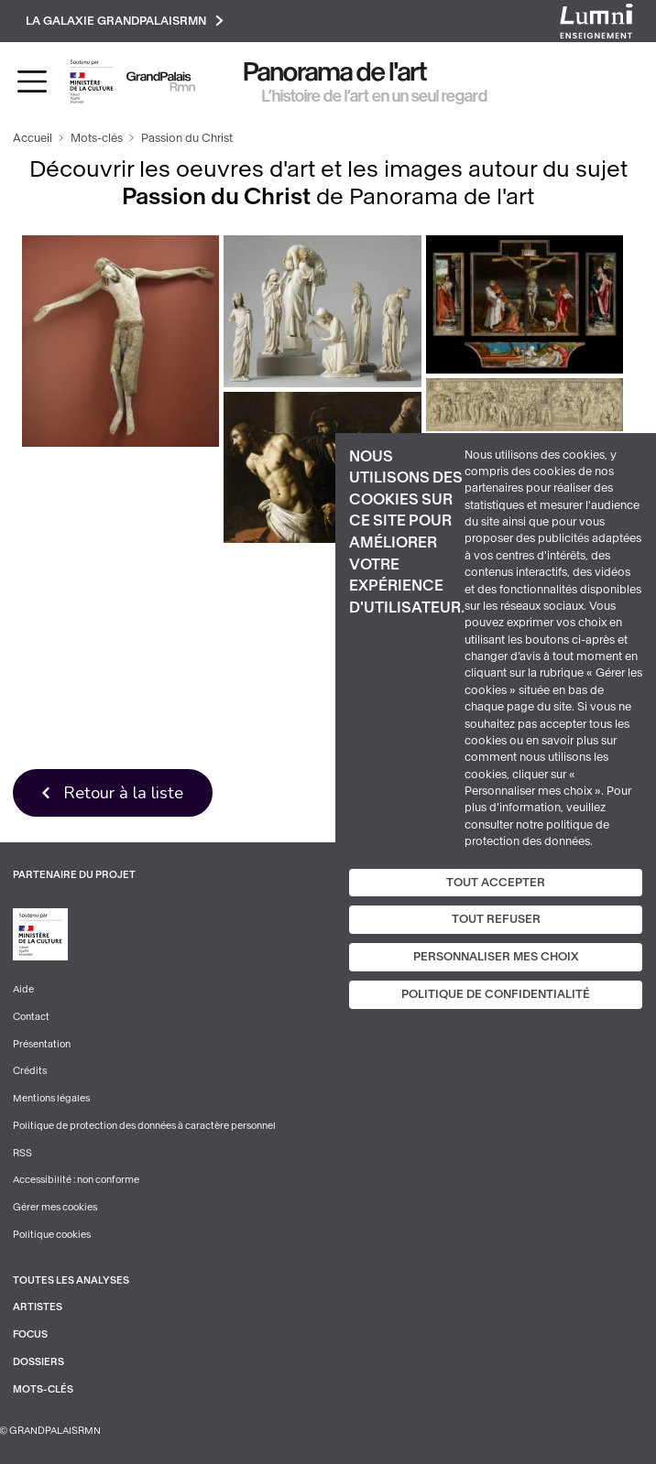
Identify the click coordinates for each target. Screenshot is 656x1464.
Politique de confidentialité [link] (495, 994)
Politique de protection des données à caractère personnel (144, 1126)
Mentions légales (51, 1098)
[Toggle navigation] (32, 81)
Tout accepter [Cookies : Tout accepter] (495, 881)
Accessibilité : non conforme (76, 1180)
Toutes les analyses (71, 1280)
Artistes (37, 1307)
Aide (23, 989)
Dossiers (38, 1362)
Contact (31, 1017)
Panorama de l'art (335, 72)
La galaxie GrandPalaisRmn (125, 21)
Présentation (42, 1044)
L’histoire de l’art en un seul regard (374, 96)
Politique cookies (52, 1235)
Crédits (30, 1071)
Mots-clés (97, 138)
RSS (22, 1153)
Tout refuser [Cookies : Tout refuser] (496, 919)
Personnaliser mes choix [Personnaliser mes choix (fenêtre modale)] (496, 956)
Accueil (32, 138)
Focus (30, 1334)
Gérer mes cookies (55, 1207)
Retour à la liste (123, 792)
